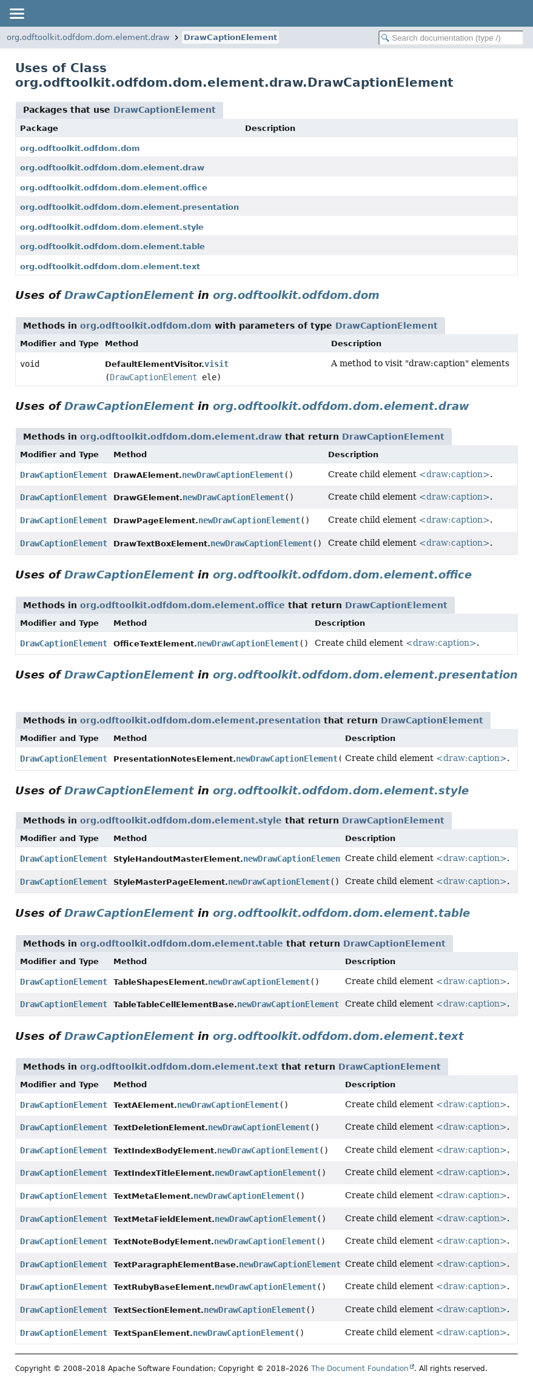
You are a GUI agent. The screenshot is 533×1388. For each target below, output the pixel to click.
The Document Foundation (360, 1368)
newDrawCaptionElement (233, 475)
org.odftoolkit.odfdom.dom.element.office (113, 187)
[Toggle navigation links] (16, 13)
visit (216, 364)
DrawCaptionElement (230, 37)
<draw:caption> (454, 474)
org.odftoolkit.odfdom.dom (80, 148)
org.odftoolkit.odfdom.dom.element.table (112, 246)
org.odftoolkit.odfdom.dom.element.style (112, 227)
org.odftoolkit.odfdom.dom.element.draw (88, 37)
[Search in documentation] (451, 37)
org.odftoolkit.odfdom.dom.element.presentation (129, 207)
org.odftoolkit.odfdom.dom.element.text (110, 266)
